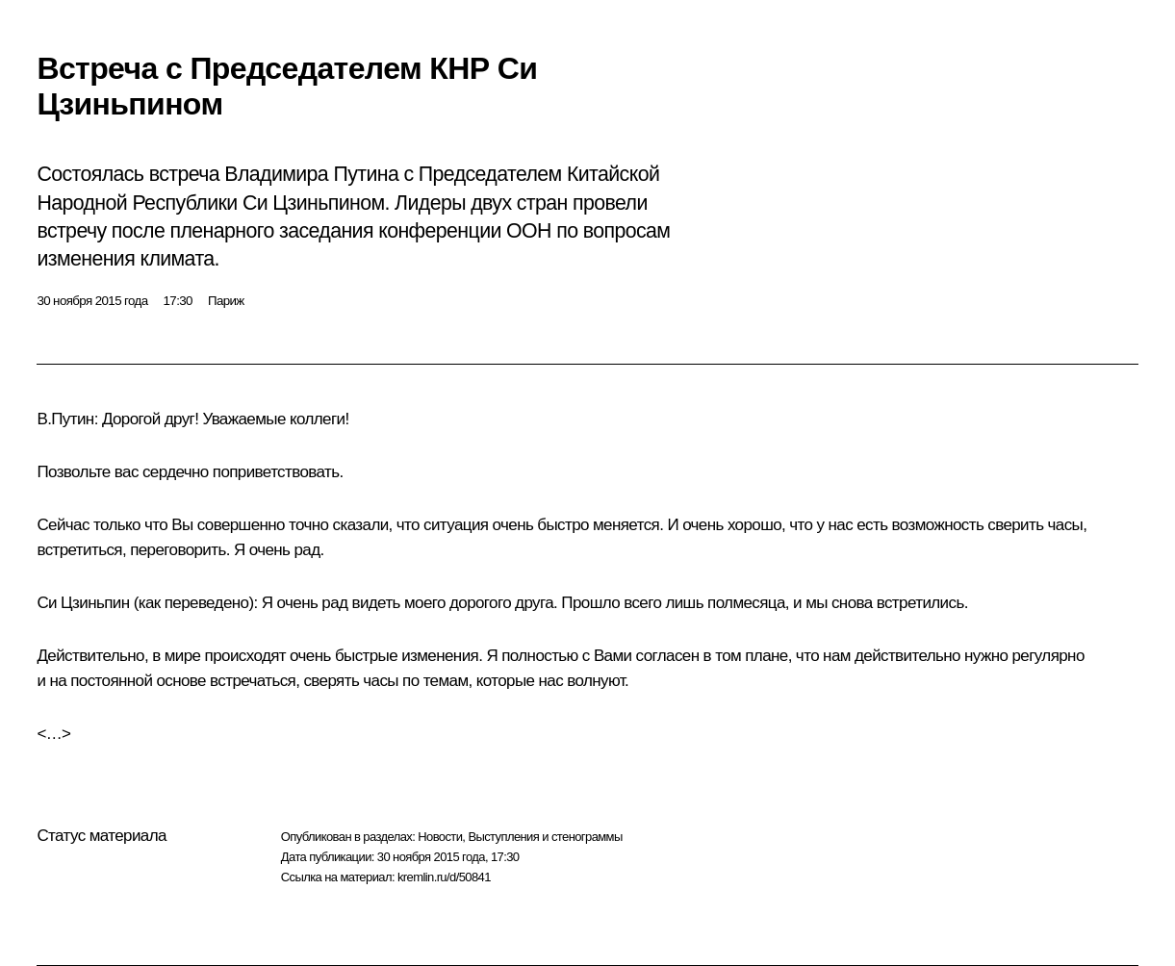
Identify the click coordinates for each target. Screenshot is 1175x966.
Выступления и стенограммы (545, 836)
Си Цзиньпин (83, 603)
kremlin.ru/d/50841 (444, 877)
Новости (440, 836)
